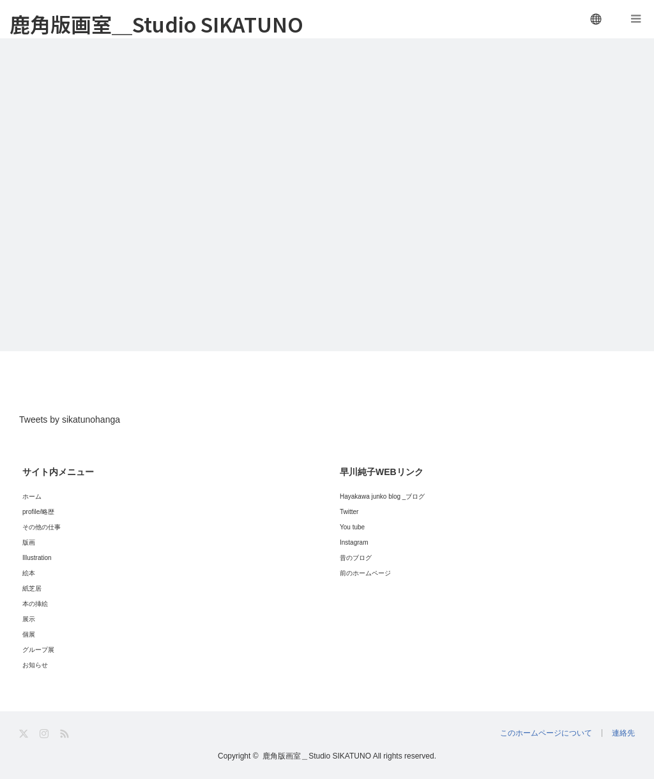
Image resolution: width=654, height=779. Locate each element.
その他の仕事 (41, 527)
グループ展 (38, 649)
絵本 (28, 573)
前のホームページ (365, 573)
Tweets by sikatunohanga (69, 419)
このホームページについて (546, 733)
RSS (65, 734)
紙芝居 (32, 588)
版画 (28, 542)
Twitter (349, 511)
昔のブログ (356, 557)
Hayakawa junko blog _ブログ (382, 496)
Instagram (354, 542)
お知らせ (35, 665)
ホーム (32, 496)
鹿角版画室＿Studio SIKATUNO (156, 23)
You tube (352, 527)
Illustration (37, 557)
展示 (28, 619)
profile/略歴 (38, 511)
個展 (28, 634)
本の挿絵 (35, 603)
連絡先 (623, 733)
